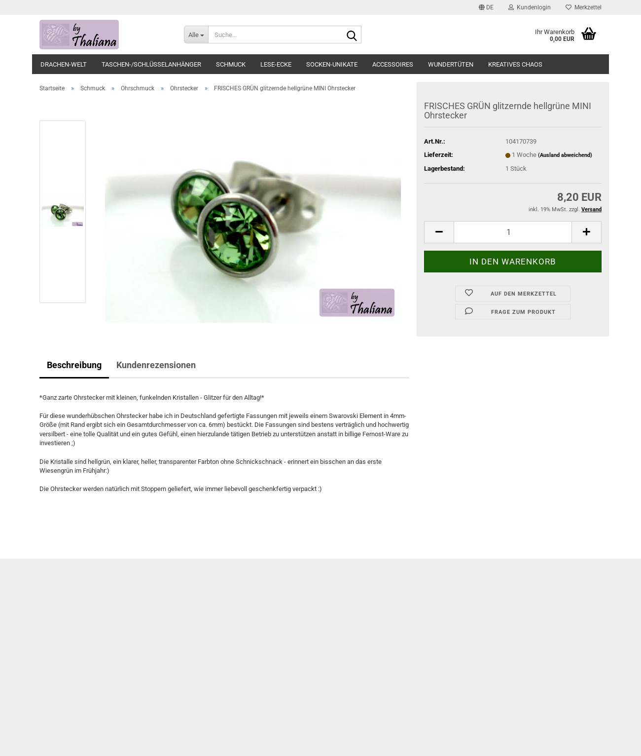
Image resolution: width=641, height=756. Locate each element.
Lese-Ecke (275, 64)
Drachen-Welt (63, 64)
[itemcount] (513, 232)
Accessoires (392, 64)
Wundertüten (450, 64)
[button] (486, 7)
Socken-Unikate (331, 64)
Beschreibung (74, 365)
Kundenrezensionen (156, 365)
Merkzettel (584, 7)
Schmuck (231, 64)
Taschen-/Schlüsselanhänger (151, 64)
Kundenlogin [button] (529, 7)
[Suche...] (196, 34)
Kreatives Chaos (515, 64)
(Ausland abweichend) (565, 155)
